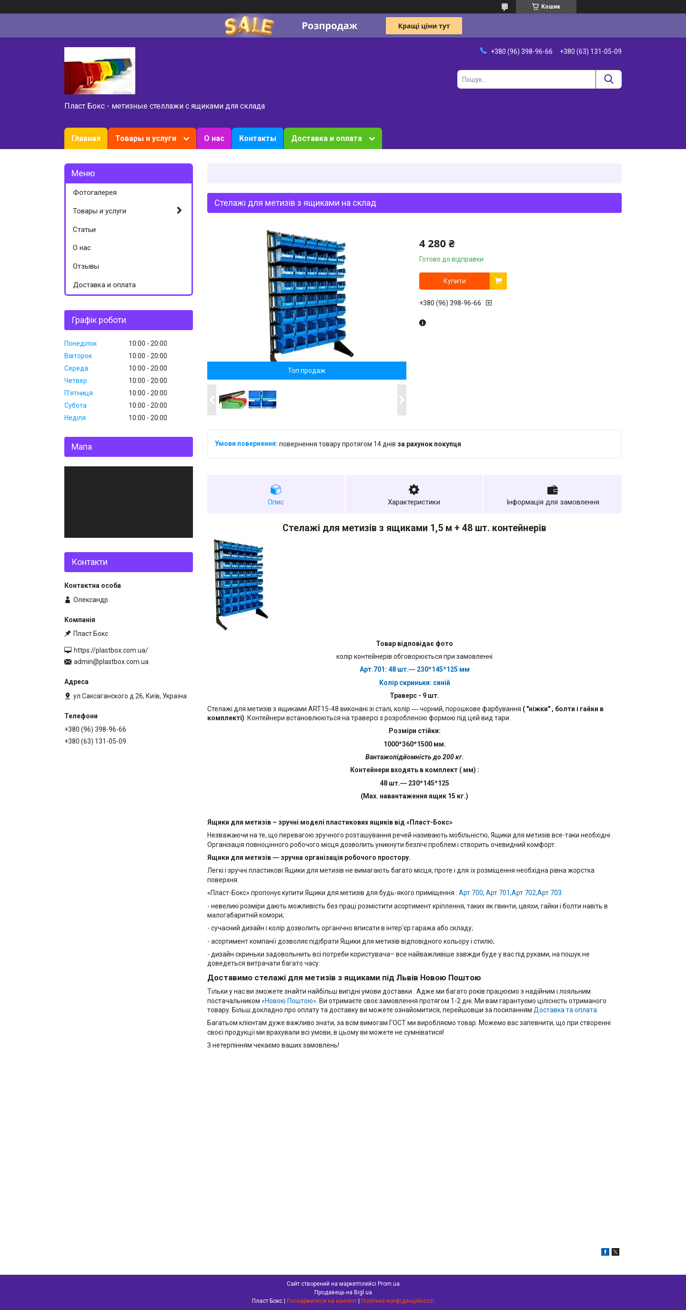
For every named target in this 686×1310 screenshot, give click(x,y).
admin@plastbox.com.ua (111, 661)
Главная (86, 138)
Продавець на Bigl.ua (343, 1292)
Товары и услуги (145, 138)
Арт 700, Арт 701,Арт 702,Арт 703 (510, 893)
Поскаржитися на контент (322, 1301)
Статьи (84, 229)
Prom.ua (389, 1283)
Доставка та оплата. (566, 1010)
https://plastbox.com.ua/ (111, 650)
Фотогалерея (95, 192)
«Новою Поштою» (289, 1001)
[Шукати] (608, 79)
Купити (455, 281)
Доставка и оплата (326, 138)
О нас (214, 138)
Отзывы (86, 266)
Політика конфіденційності (397, 1301)
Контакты (257, 138)
